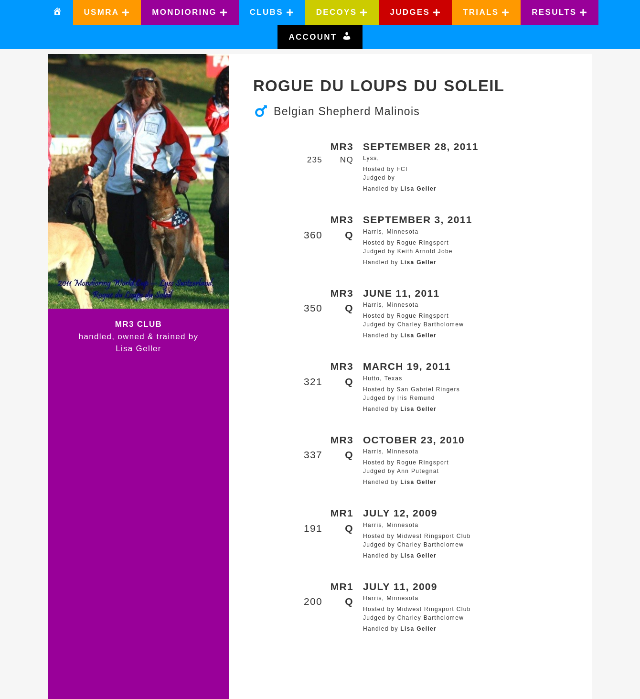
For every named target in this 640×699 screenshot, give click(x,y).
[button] (107, 12)
